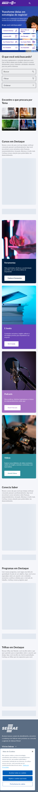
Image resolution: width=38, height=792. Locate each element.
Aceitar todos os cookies (17, 773)
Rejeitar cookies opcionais (18, 778)
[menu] (34, 3)
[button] (10, 30)
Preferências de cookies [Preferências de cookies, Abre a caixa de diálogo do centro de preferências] (17, 784)
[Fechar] (32, 751)
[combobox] (16, 71)
